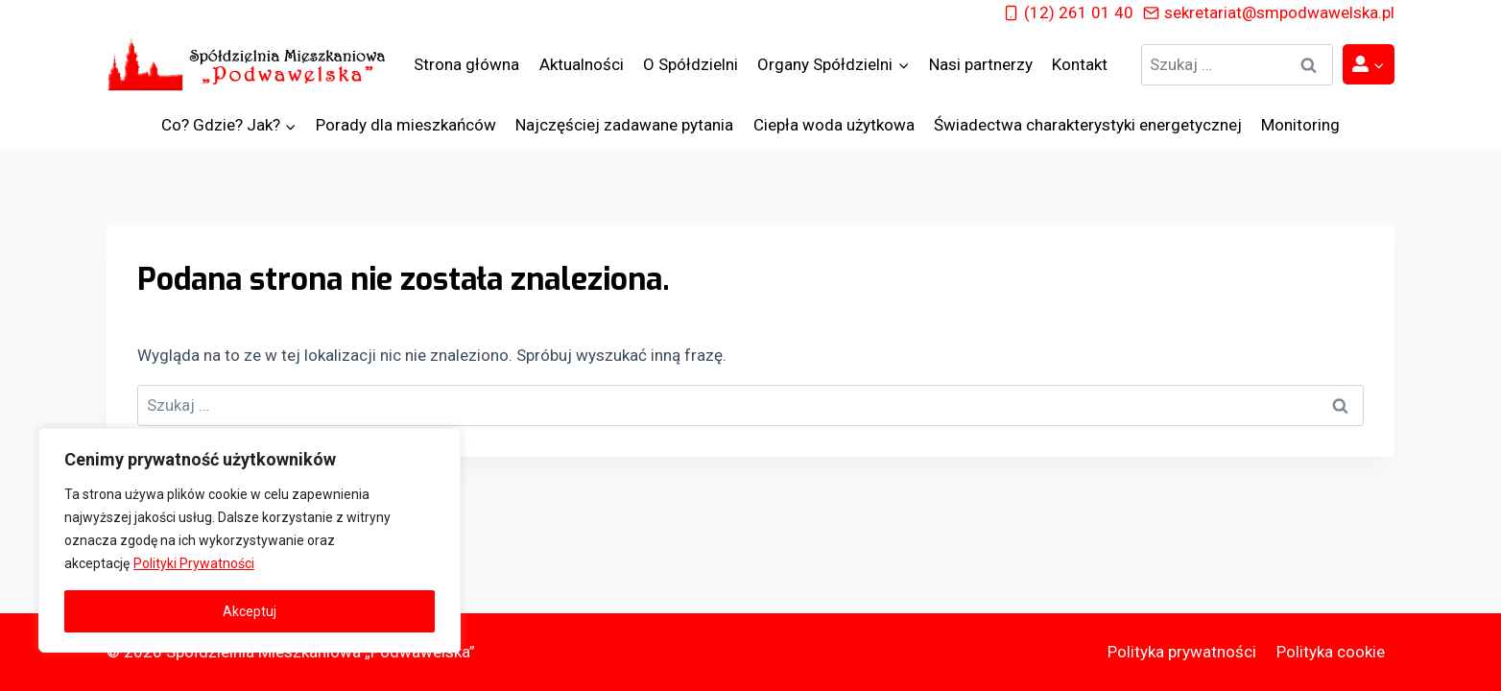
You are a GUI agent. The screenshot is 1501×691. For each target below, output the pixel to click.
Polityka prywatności (1182, 651)
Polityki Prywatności (193, 563)
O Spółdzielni (690, 64)
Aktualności (581, 64)
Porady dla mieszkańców (406, 124)
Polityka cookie (1330, 651)
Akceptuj (249, 611)
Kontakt (1080, 64)
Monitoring (1300, 124)
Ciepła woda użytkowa (834, 124)
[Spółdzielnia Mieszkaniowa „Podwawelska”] (250, 64)
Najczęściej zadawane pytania (624, 124)
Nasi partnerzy (981, 64)
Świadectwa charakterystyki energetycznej (1088, 124)
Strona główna (466, 64)
